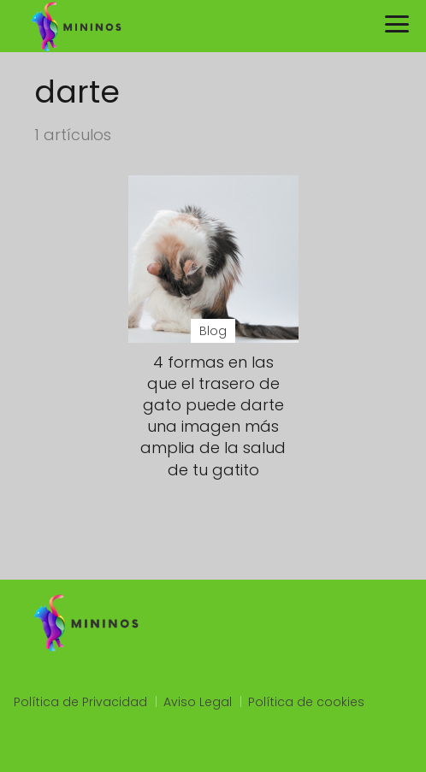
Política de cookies (306, 701)
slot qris (38, 748)
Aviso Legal (197, 701)
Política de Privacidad (80, 701)
